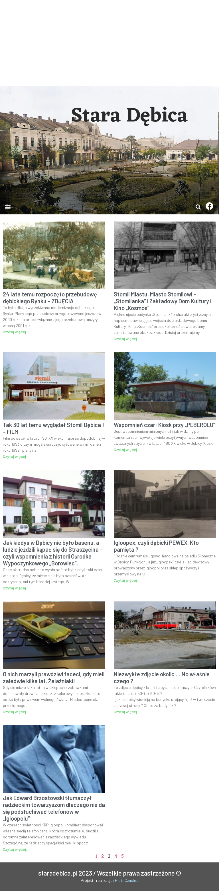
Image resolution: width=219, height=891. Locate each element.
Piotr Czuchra (127, 880)
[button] (7, 207)
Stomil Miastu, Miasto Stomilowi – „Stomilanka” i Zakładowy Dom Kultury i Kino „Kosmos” (162, 301)
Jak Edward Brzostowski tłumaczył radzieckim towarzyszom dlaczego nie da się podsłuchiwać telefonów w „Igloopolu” (54, 808)
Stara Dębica (129, 116)
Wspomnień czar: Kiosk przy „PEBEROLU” (164, 424)
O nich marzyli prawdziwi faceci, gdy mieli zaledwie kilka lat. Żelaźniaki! (53, 677)
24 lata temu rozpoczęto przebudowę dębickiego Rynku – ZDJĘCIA (50, 297)
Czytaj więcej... (16, 331)
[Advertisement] (109, 43)
